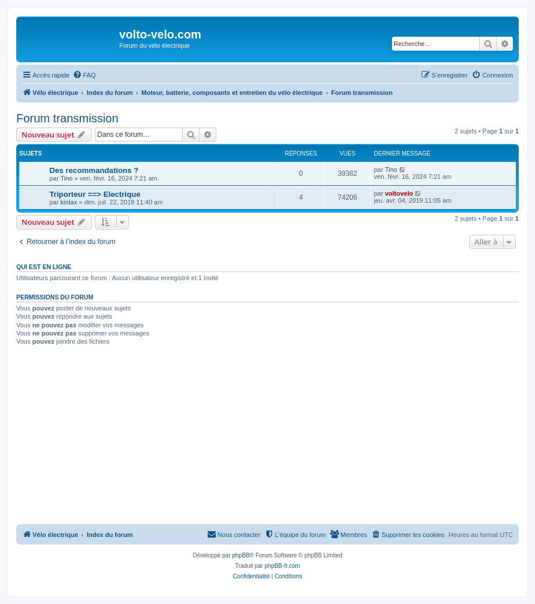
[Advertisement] (267, 436)
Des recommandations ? (93, 170)
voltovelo (399, 193)
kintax (68, 202)
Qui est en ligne (44, 266)
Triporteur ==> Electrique (94, 194)
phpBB (240, 555)
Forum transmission (67, 118)
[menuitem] (84, 75)
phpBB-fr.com (282, 566)
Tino (66, 178)
